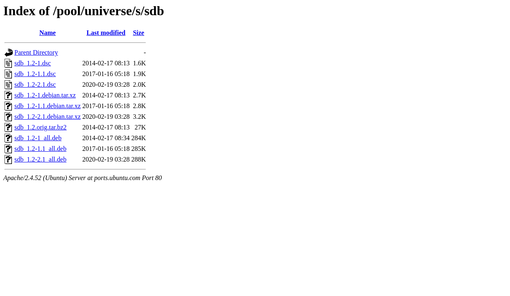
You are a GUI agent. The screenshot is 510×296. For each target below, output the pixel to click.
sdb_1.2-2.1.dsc (35, 84)
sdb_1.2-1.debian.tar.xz (45, 95)
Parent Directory (36, 52)
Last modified (106, 32)
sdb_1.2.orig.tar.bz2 (40, 127)
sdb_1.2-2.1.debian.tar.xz (47, 116)
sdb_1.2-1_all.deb (38, 137)
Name (47, 32)
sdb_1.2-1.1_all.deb (40, 148)
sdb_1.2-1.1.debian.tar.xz (47, 105)
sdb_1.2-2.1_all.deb (40, 159)
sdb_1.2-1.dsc (32, 63)
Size (138, 32)
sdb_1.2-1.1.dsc (35, 73)
